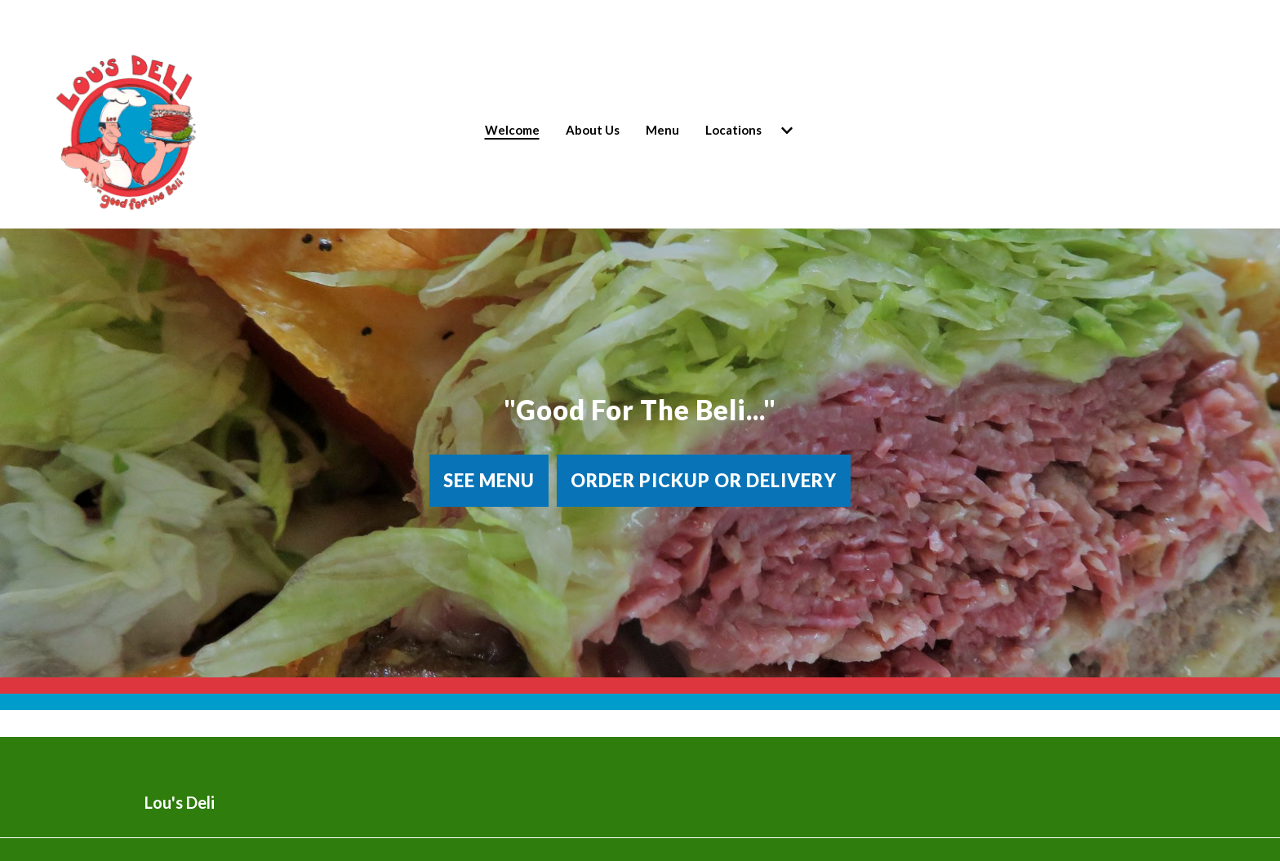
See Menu (489, 480)
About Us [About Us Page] (593, 129)
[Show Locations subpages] (786, 130)
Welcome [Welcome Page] (512, 129)
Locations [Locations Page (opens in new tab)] (733, 129)
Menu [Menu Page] (662, 129)
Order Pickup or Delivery (704, 480)
